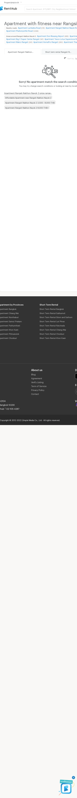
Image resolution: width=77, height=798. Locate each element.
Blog (33, 374)
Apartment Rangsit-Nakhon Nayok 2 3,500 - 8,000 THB (30, 102)
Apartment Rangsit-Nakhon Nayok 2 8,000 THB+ (27, 107)
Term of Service (38, 386)
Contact (35, 393)
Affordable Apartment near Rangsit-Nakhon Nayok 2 (28, 97)
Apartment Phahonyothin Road (19, 30)
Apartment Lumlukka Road (29, 27)
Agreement (36, 378)
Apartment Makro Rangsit (17, 41)
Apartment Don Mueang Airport (50, 35)
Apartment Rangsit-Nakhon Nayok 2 (24, 51)
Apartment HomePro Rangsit (45, 41)
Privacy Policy (37, 390)
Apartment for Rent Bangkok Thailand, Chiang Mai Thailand (12, 8)
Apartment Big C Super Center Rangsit (22, 38)
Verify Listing (37, 382)
